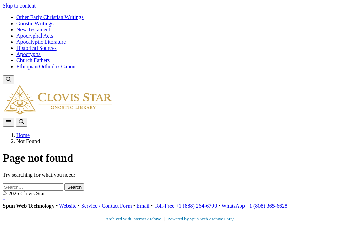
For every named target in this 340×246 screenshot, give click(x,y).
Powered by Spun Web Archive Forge (200, 218)
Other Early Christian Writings (50, 17)
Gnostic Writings (35, 23)
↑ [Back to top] (4, 200)
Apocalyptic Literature (41, 42)
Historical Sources (36, 48)
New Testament (33, 29)
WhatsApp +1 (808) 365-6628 (254, 206)
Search (74, 187)
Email (142, 206)
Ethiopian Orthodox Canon (45, 66)
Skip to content (19, 6)
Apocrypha (28, 54)
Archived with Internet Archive (134, 218)
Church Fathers (33, 60)
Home (23, 135)
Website (67, 206)
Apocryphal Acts (34, 36)
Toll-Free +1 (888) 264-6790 (185, 206)
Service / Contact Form (106, 206)
